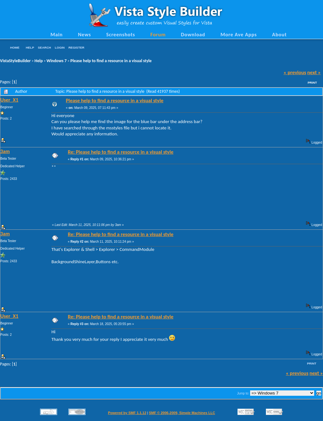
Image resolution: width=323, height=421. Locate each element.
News (84, 34)
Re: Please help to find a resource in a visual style (120, 152)
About (279, 34)
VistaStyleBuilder (15, 60)
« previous (295, 72)
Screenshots (120, 34)
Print (312, 82)
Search (44, 47)
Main (56, 34)
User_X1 (9, 100)
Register (76, 47)
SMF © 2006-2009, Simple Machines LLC (182, 413)
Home (15, 47)
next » (314, 72)
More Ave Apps (238, 34)
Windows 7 (57, 60)
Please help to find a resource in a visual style (111, 60)
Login (60, 47)
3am (5, 151)
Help (30, 47)
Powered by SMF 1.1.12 (127, 413)
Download (193, 34)
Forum (158, 34)
